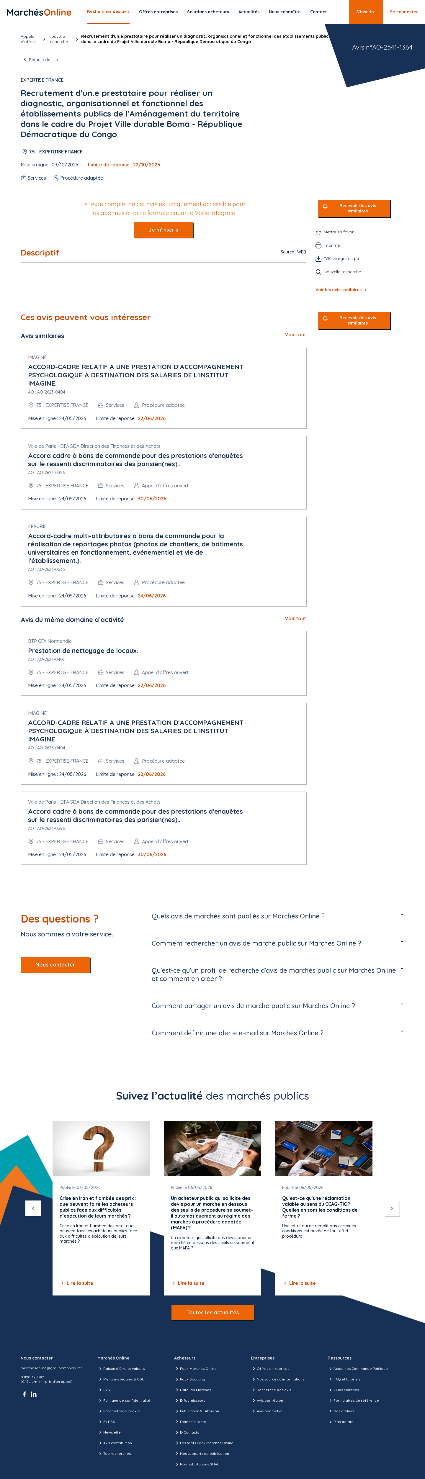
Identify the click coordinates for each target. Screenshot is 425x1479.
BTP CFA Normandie (50, 641)
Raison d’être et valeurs (121, 1369)
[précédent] (33, 1208)
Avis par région (267, 1400)
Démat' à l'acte (190, 1422)
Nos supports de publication (201, 1454)
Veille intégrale (215, 213)
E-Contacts (186, 1432)
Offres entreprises (158, 11)
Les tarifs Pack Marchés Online (203, 1443)
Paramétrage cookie (118, 1411)
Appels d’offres (28, 39)
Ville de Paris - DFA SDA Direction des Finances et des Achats (94, 446)
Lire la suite (76, 1283)
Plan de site (341, 1422)
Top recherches (114, 1454)
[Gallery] (212, 1208)
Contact (318, 11)
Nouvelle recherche (58, 39)
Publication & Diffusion (196, 1411)
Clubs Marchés (343, 1390)
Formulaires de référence (353, 1400)
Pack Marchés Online (195, 1369)
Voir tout (295, 335)
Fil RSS (106, 1422)
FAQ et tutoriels (344, 1379)
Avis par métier (267, 1411)
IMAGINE (37, 357)
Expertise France (42, 80)
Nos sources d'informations (277, 1379)
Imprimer (332, 245)
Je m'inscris (163, 229)
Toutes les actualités (212, 1312)
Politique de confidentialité (123, 1400)
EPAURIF (37, 526)
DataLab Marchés (192, 1390)
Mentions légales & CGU (120, 1379)
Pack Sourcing (189, 1379)
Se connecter (404, 11)
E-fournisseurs (189, 1400)
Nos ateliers (341, 1411)
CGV (104, 1390)
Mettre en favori (339, 232)
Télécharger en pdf (342, 258)
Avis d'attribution (114, 1443)
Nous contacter (55, 964)
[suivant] (392, 1208)
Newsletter (109, 1432)
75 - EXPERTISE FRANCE (56, 152)
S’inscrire (366, 11)
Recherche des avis (271, 1390)
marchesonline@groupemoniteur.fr (51, 1368)
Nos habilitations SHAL (196, 1464)
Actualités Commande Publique (358, 1369)
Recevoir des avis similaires (357, 208)
